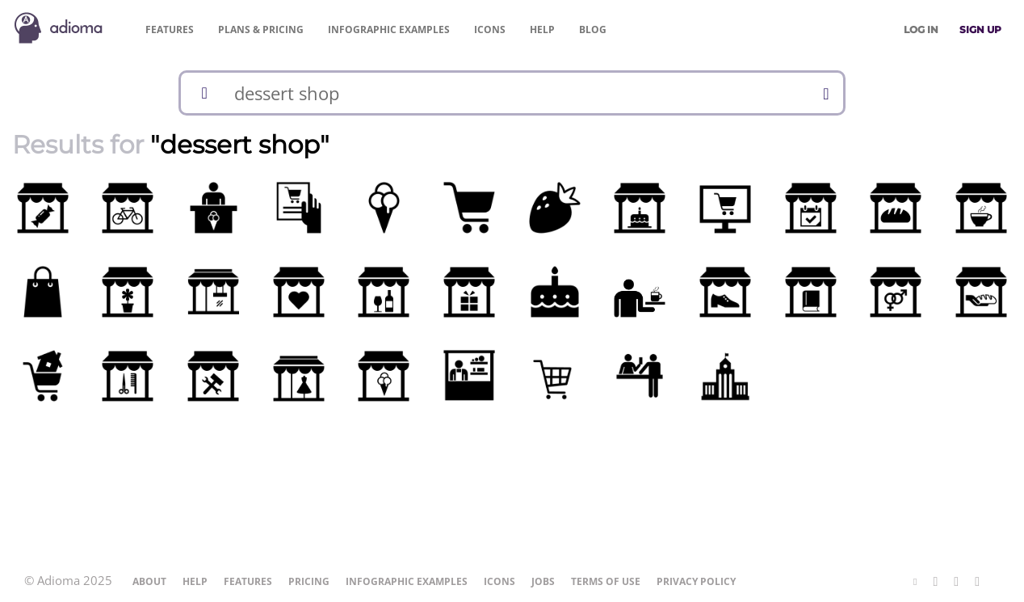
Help (542, 29)
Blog (592, 29)
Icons (490, 29)
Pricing (261, 29)
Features (169, 29)
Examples (389, 29)
